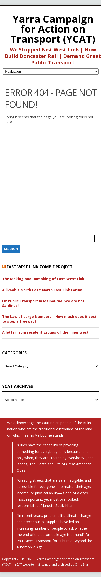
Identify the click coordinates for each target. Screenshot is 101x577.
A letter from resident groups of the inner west (45, 332)
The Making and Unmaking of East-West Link (43, 279)
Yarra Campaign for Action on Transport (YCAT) (53, 29)
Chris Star (81, 564)
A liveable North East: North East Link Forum (42, 290)
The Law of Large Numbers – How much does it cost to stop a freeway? (49, 318)
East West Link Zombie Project (40, 267)
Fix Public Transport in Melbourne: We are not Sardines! (43, 303)
